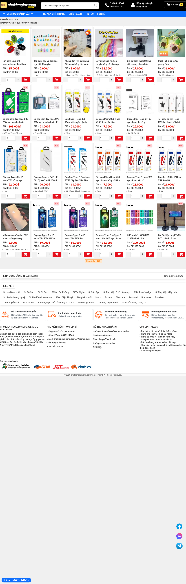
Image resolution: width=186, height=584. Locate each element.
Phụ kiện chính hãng (53, 14)
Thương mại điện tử (108, 302)
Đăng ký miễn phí (144, 3)
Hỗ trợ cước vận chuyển (23, 311)
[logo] (19, 5)
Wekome (120, 297)
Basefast (159, 297)
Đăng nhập (141, 6)
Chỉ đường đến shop (56, 343)
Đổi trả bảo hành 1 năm (70, 313)
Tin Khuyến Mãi (11, 302)
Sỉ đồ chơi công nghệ (14, 297)
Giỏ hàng (175, 4)
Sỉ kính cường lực (142, 292)
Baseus (108, 297)
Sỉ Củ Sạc (43, 292)
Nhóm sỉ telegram (173, 276)
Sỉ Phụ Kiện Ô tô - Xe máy (116, 292)
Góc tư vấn (28, 302)
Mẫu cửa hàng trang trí (134, 302)
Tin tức (89, 14)
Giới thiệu (97, 347)
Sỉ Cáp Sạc (94, 292)
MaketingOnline (86, 302)
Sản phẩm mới (84, 297)
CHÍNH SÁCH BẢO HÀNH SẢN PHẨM (111, 331)
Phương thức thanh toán (164, 311)
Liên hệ (101, 14)
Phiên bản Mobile (54, 346)
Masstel (133, 297)
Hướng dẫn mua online (104, 343)
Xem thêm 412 (93, 261)
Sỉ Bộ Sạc (29, 292)
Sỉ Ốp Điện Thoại (64, 297)
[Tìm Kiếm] (95, 5)
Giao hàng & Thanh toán (104, 339)
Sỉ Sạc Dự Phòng (60, 292)
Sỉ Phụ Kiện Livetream (40, 297)
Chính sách (75, 14)
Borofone (146, 297)
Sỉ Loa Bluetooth (11, 292)
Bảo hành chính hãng (116, 311)
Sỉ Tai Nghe (78, 292)
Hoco (98, 297)
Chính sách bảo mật (102, 335)
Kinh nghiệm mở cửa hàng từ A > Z (56, 302)
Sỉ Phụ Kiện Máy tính (166, 292)
